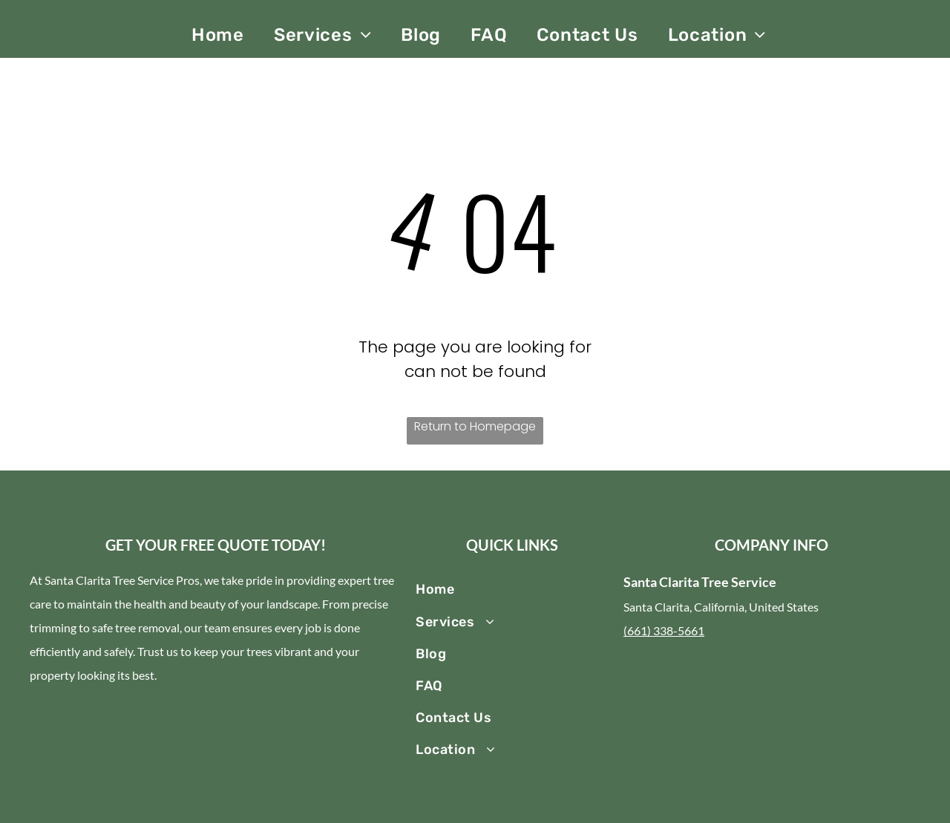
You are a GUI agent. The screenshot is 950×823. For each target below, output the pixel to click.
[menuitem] (218, 34)
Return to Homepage (475, 426)
